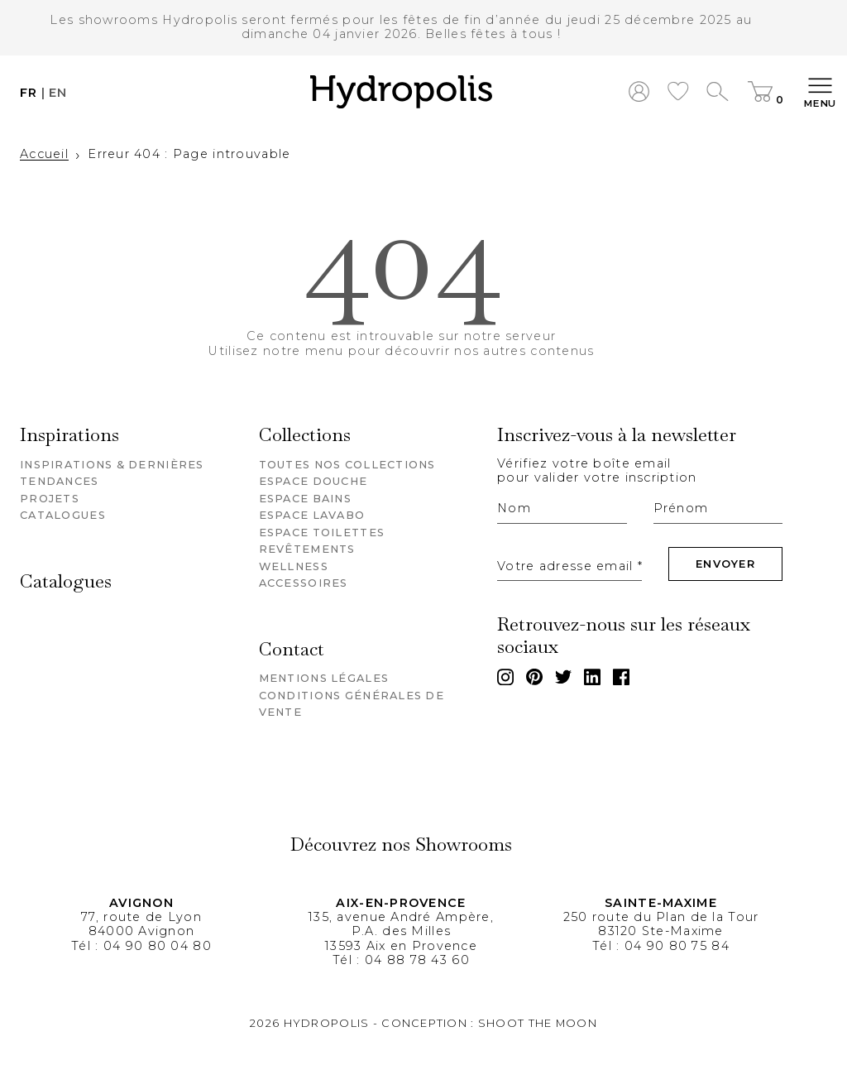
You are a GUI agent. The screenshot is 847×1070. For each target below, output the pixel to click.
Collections (305, 436)
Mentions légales (324, 678)
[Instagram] (505, 677)
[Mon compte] (639, 93)
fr (29, 93)
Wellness (293, 566)
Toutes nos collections (347, 464)
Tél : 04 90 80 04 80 (141, 945)
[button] (401, 93)
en (58, 93)
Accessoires (303, 583)
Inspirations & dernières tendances (112, 472)
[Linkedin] (592, 677)
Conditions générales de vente (351, 703)
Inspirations (69, 436)
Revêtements (307, 549)
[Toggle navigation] (820, 93)
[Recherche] (717, 93)
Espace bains (305, 498)
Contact (291, 650)
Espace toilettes (322, 532)
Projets (49, 498)
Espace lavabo (312, 515)
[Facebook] (621, 677)
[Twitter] (563, 677)
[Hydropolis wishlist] (678, 93)
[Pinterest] (534, 677)
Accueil (44, 154)
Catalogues (63, 515)
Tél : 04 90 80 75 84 (661, 945)
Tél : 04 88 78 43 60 (401, 959)
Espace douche (313, 481)
